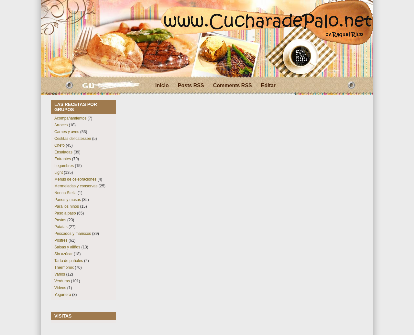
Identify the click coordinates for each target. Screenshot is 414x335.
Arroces (61, 125)
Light (58, 172)
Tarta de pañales (68, 260)
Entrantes (62, 159)
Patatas (61, 227)
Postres (61, 240)
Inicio (162, 85)
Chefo (59, 145)
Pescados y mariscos (72, 233)
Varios (59, 274)
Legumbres (64, 165)
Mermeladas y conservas (75, 186)
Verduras (62, 281)
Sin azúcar (63, 254)
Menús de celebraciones (75, 179)
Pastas (60, 220)
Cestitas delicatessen (72, 138)
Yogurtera (62, 294)
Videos (60, 288)
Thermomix (64, 267)
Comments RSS (232, 85)
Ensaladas (63, 152)
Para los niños (66, 206)
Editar (268, 85)
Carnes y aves (66, 132)
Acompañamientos (70, 118)
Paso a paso (65, 213)
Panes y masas (67, 199)
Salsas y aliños (67, 247)
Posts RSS (191, 85)
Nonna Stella (65, 193)
